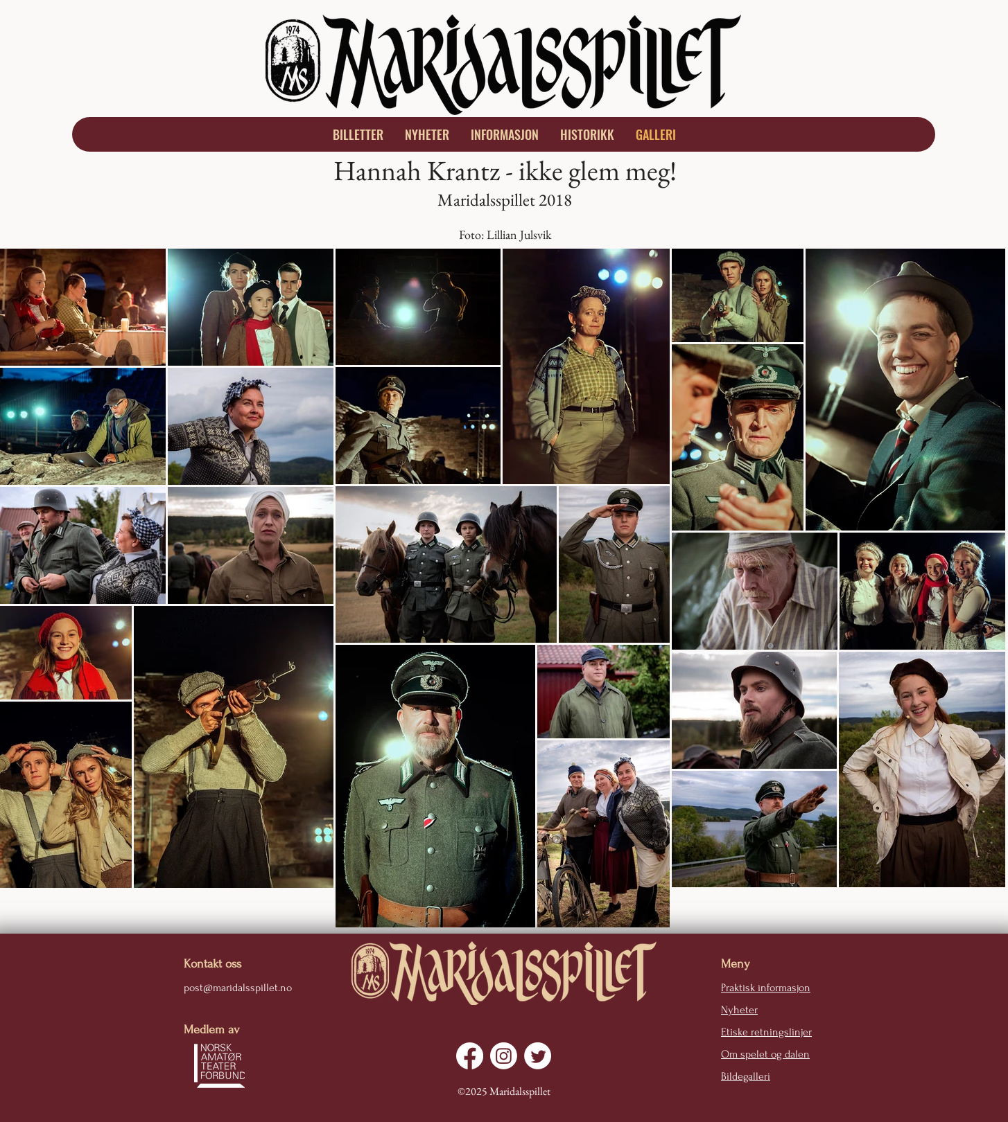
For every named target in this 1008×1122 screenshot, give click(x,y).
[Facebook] (469, 1055)
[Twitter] (537, 1055)
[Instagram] (503, 1055)
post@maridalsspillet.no (238, 987)
